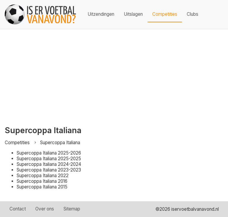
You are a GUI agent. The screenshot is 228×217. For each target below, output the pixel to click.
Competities (164, 14)
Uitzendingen (101, 14)
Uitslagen (133, 14)
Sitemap (72, 209)
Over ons (44, 209)
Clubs (192, 14)
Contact (18, 209)
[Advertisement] (114, 73)
